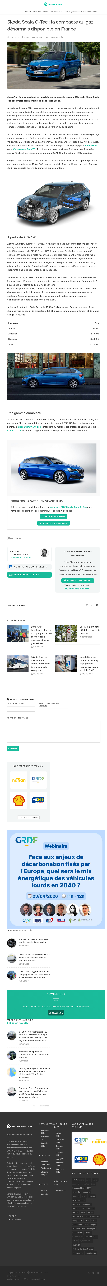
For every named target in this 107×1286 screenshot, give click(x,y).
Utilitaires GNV (60, 1140)
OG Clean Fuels (78, 1229)
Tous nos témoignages (40, 1106)
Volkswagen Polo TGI (24, 149)
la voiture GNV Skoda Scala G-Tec (68, 507)
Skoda (10, 538)
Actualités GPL (45, 1138)
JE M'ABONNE (56, 1013)
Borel (93, 1184)
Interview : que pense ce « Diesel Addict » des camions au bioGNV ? (34, 1055)
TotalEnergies (77, 1253)
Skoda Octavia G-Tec (29, 427)
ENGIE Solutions (78, 1200)
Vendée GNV (91, 1253)
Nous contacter (15, 1219)
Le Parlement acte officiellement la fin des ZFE (90, 630)
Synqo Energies (86, 1241)
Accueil (28, 12)
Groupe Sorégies (92, 1216)
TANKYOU (76, 1245)
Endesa (92, 1196)
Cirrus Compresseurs (81, 1192)
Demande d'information (54, 523)
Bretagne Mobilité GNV (81, 1188)
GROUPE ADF (77, 1216)
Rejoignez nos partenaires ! (77, 588)
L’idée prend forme (80, 1224)
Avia (74, 1184)
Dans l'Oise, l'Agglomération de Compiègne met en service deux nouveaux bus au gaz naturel (34, 974)
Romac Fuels (77, 1237)
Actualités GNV (45, 1131)
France (18, 538)
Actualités (37, 12)
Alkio (88, 1180)
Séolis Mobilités (91, 1237)
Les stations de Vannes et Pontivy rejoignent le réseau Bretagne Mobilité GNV (89, 663)
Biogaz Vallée (83, 1184)
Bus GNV (60, 1159)
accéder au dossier (53, 517)
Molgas (93, 1224)
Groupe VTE (77, 1220)
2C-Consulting (78, 1180)
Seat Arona (91, 145)
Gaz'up (75, 1212)
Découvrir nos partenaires (78, 580)
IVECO (93, 1220)
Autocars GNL (60, 1170)
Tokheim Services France (82, 1249)
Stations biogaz (44, 1173)
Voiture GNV (53, 37)
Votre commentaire (17, 718)
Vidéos (44, 1190)
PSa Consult (77, 1233)
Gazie (83, 1212)
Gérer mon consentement (34, 1279)
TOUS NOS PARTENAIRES (28, 817)
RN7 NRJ (88, 1233)
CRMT (84, 1196)
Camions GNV (59, 1147)
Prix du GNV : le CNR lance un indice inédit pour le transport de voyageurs (40, 663)
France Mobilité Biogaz (81, 1204)
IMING (87, 1220)
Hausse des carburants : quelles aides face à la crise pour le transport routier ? (34, 958)
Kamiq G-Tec (14, 430)
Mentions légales (14, 1279)
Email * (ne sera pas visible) (49, 704)
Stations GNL (46, 1168)
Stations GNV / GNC (45, 1163)
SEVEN (75, 1241)
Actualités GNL (45, 1144)
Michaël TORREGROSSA (33, 37)
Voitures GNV (59, 1134)
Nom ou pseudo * (15, 704)
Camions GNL (59, 1153)
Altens (95, 1180)
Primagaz (91, 1229)
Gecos (90, 1212)
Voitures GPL (61, 1191)
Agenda (44, 1194)
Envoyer (13, 748)
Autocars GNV (60, 1164)
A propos (13, 1215)
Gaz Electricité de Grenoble (83, 1208)
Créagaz (75, 1196)
